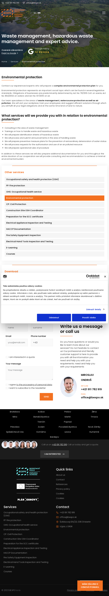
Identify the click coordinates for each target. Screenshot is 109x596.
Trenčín (41, 421)
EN (39, 13)
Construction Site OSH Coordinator (21, 538)
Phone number (38, 336)
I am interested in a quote (22, 357)
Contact (60, 479)
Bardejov (54, 436)
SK (35, 13)
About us (60, 474)
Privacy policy (63, 488)
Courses (8, 571)
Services (14, 61)
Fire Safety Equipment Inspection (20, 557)
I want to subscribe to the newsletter (27, 388)
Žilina (94, 411)
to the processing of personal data (34, 384)
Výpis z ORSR (64, 526)
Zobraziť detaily (93, 309)
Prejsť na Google (10, 53)
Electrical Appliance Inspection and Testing (25, 548)
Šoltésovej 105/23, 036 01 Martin (73, 521)
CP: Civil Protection (13, 534)
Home (4, 61)
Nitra (15, 416)
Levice (68, 431)
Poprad (67, 421)
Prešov (67, 411)
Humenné (94, 431)
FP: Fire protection (12, 520)
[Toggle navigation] (103, 13)
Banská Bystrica (41, 416)
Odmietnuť (54, 317)
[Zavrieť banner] (105, 276)
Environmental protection (16, 529)
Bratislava (15, 411)
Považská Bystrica (68, 426)
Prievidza (14, 426)
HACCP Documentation (15, 552)
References (61, 484)
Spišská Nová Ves (15, 431)
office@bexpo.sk (31, 3)
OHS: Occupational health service (21, 524)
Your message (13, 363)
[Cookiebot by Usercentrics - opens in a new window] (88, 276)
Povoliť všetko (89, 317)
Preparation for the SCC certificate (21, 543)
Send (46, 396)
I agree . (30, 384)
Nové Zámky (94, 426)
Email (8, 336)
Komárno (41, 431)
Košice (41, 411)
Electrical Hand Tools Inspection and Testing (26, 562)
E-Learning (9, 566)
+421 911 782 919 (10, 3)
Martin (68, 416)
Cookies (60, 493)
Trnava (94, 416)
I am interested (54, 454)
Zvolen (41, 426)
